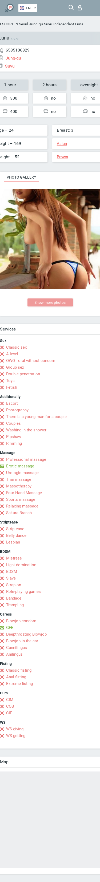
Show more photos (50, 302)
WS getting (15, 735)
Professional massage (26, 459)
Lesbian (13, 542)
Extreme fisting (19, 683)
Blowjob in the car (22, 641)
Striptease (15, 528)
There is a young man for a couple (36, 416)
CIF (9, 713)
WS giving (14, 729)
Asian (62, 143)
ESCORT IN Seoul (14, 24)
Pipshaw (13, 436)
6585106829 (18, 50)
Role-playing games (23, 591)
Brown (62, 157)
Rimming (14, 443)
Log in (80, 8)
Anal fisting (16, 677)
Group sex (15, 367)
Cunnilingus (16, 647)
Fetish (11, 387)
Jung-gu (36, 24)
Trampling (15, 605)
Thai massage (18, 479)
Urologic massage (22, 472)
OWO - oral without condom (30, 360)
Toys (10, 380)
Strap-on (13, 584)
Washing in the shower (26, 430)
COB (10, 706)
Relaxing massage (22, 506)
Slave (11, 578)
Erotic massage (20, 466)
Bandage (13, 598)
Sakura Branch (19, 512)
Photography (17, 410)
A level (12, 354)
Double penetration (23, 374)
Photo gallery (21, 177)
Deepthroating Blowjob (26, 634)
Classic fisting (18, 670)
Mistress (14, 558)
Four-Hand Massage (24, 492)
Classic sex (16, 347)
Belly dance (16, 535)
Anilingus (14, 654)
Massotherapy (18, 486)
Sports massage (20, 499)
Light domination (21, 564)
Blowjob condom (21, 621)
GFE (9, 627)
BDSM (11, 571)
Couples (13, 423)
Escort (12, 403)
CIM (9, 699)
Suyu (48, 24)
